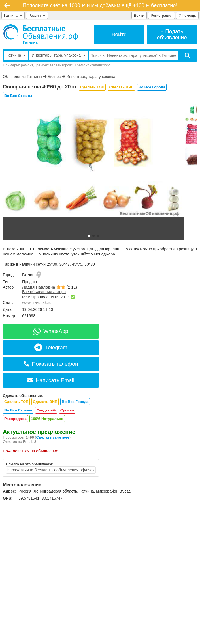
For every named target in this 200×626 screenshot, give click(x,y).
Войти (139, 15)
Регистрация (161, 15)
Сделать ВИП (121, 87)
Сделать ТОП (92, 87)
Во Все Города (152, 87)
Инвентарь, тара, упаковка (90, 76)
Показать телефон (51, 364)
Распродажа (15, 419)
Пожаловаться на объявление (30, 451)
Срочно (67, 410)
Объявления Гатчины (22, 76)
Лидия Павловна (38, 287)
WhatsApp (50, 331)
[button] (89, 236)
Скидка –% (46, 410)
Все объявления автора (44, 291)
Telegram (50, 347)
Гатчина (13, 15)
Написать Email (50, 380)
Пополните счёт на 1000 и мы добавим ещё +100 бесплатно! (100, 5)
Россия (37, 15)
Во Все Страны (18, 96)
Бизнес (54, 76)
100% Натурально (47, 419)
